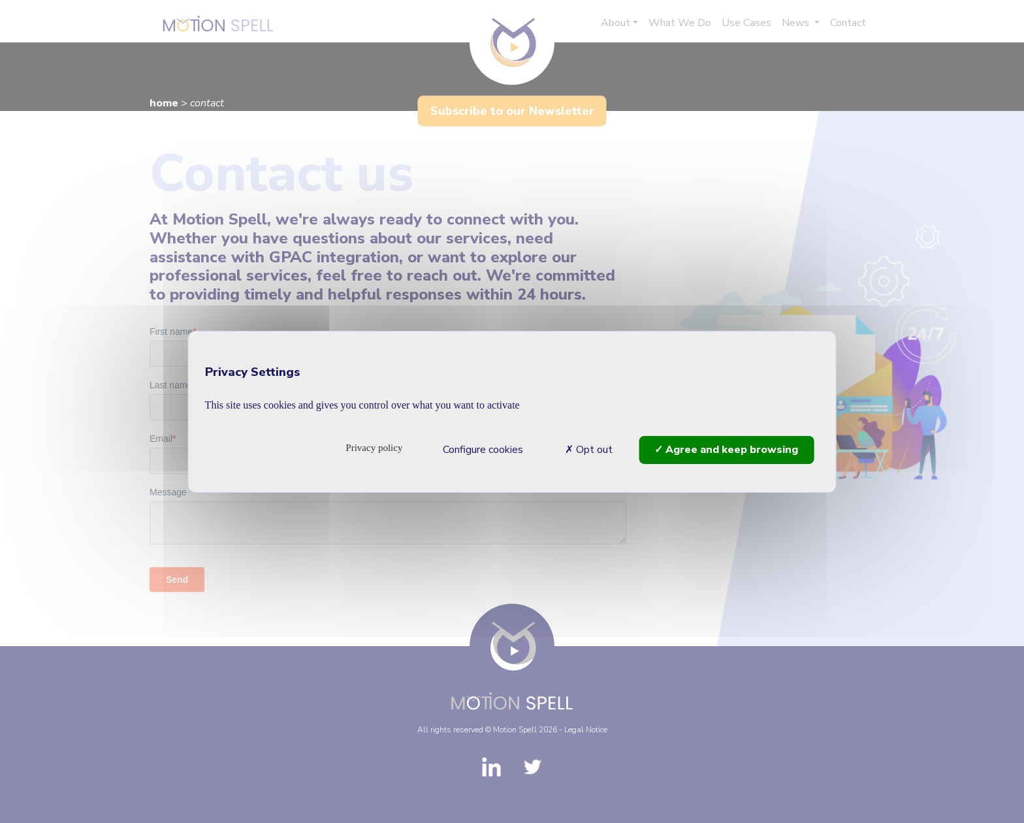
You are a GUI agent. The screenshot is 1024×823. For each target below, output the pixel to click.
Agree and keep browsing (726, 449)
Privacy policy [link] (373, 448)
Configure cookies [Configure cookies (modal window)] (483, 449)
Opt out (589, 449)
